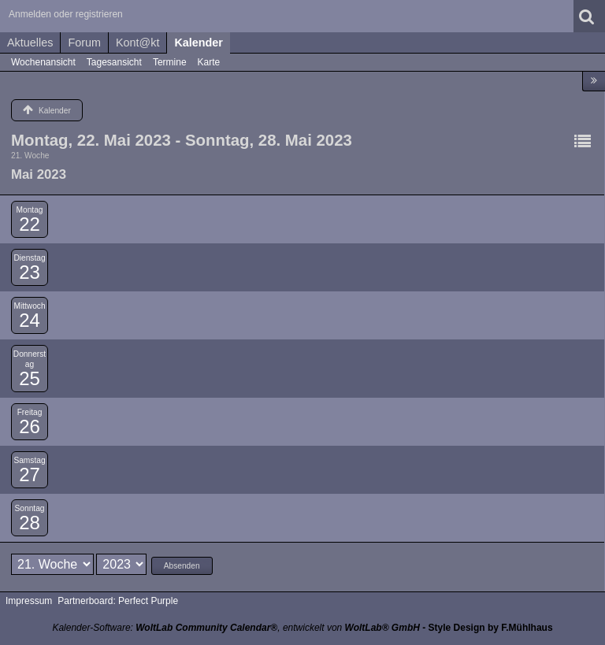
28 (29, 522)
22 (29, 224)
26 (29, 426)
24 (29, 320)
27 (29, 474)
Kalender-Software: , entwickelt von (235, 627)
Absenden (182, 566)
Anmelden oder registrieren (66, 14)
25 (29, 378)
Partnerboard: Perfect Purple (118, 600)
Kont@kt (137, 42)
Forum (84, 42)
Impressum (29, 600)
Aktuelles (30, 42)
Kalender (198, 42)
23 (29, 272)
